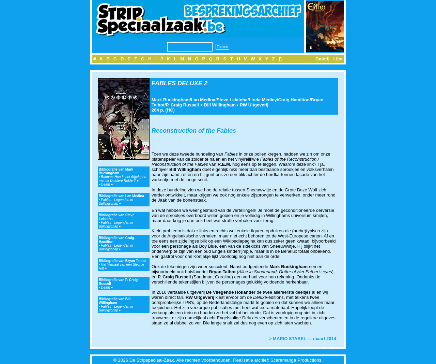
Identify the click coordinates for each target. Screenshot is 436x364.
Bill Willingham (220, 104)
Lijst (338, 58)
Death (107, 184)
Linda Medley (263, 99)
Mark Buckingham (171, 99)
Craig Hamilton (293, 99)
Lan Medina (203, 99)
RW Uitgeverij (254, 104)
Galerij (322, 58)
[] (280, 58)
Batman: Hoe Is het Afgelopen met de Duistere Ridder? (122, 179)
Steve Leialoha (232, 99)
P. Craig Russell (182, 104)
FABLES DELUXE (177, 83)
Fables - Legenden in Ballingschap (116, 201)
